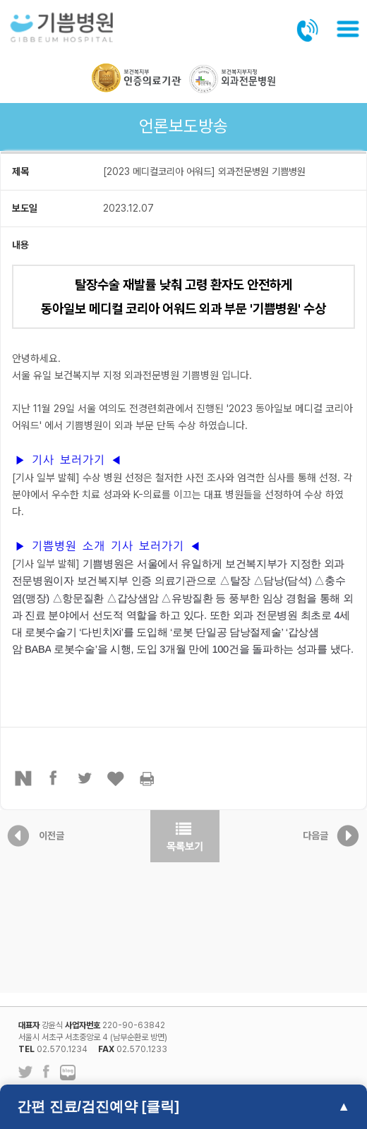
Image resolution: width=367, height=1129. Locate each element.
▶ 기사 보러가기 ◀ (68, 460)
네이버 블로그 (68, 1073)
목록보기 (184, 836)
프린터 (147, 778)
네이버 (23, 778)
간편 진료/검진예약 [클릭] (98, 1106)
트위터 (85, 778)
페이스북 (54, 778)
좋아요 (116, 778)
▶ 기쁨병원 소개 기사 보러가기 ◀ (108, 546)
